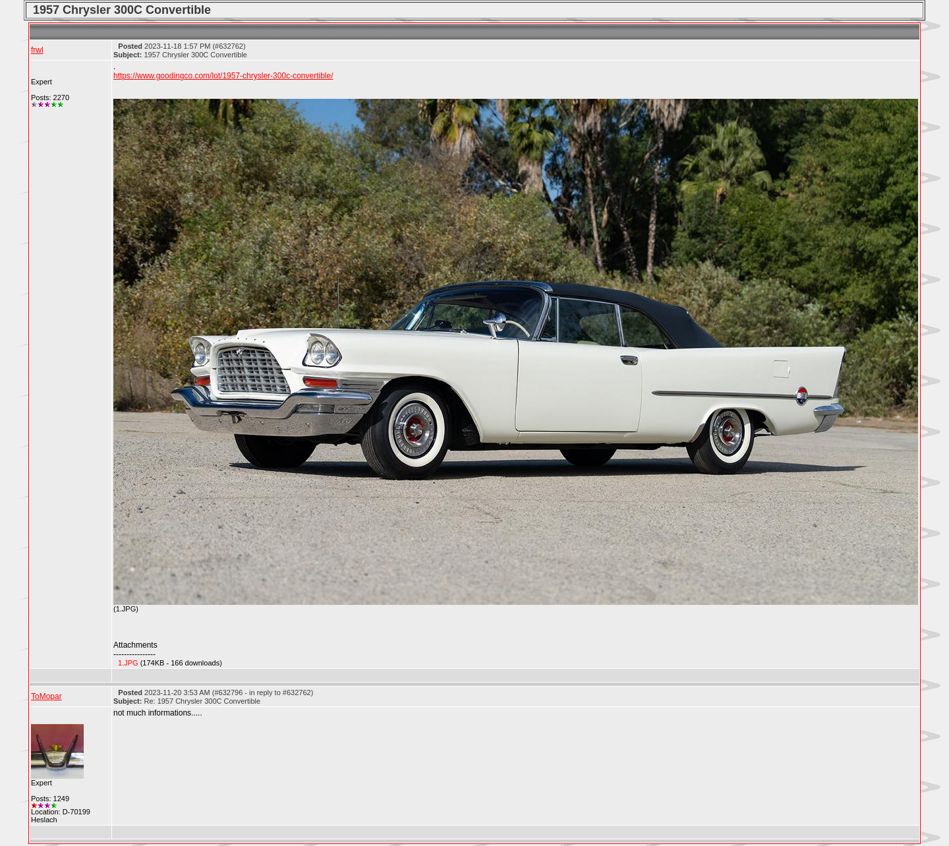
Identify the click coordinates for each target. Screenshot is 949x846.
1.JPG (128, 663)
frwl (37, 50)
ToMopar (46, 696)
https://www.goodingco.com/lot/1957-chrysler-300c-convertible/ (223, 75)
